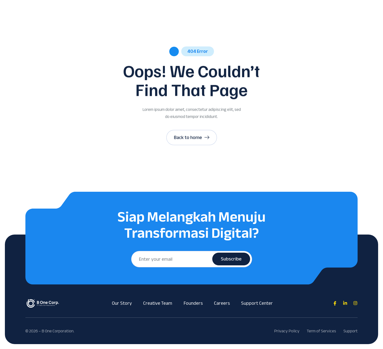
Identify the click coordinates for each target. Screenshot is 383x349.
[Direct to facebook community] (335, 303)
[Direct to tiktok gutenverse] (345, 303)
